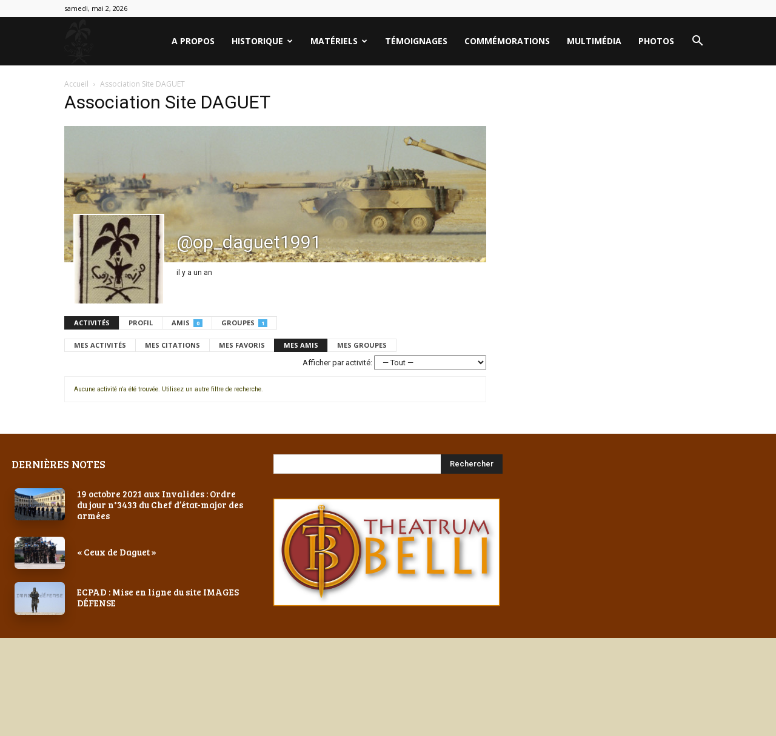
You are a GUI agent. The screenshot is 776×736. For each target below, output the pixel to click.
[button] (697, 42)
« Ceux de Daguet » (116, 552)
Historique (262, 41)
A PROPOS (193, 41)
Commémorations (507, 41)
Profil (141, 322)
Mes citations (172, 345)
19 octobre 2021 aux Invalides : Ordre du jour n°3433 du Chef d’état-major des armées (160, 505)
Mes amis (301, 345)
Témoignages (416, 41)
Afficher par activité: (337, 362)
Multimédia (594, 41)
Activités (92, 322)
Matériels (338, 41)
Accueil (76, 84)
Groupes (244, 322)
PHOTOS (656, 41)
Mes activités (100, 345)
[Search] (472, 464)
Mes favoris (242, 345)
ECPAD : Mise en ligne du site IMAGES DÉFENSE (158, 597)
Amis (187, 322)
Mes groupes (362, 345)
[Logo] (78, 41)
